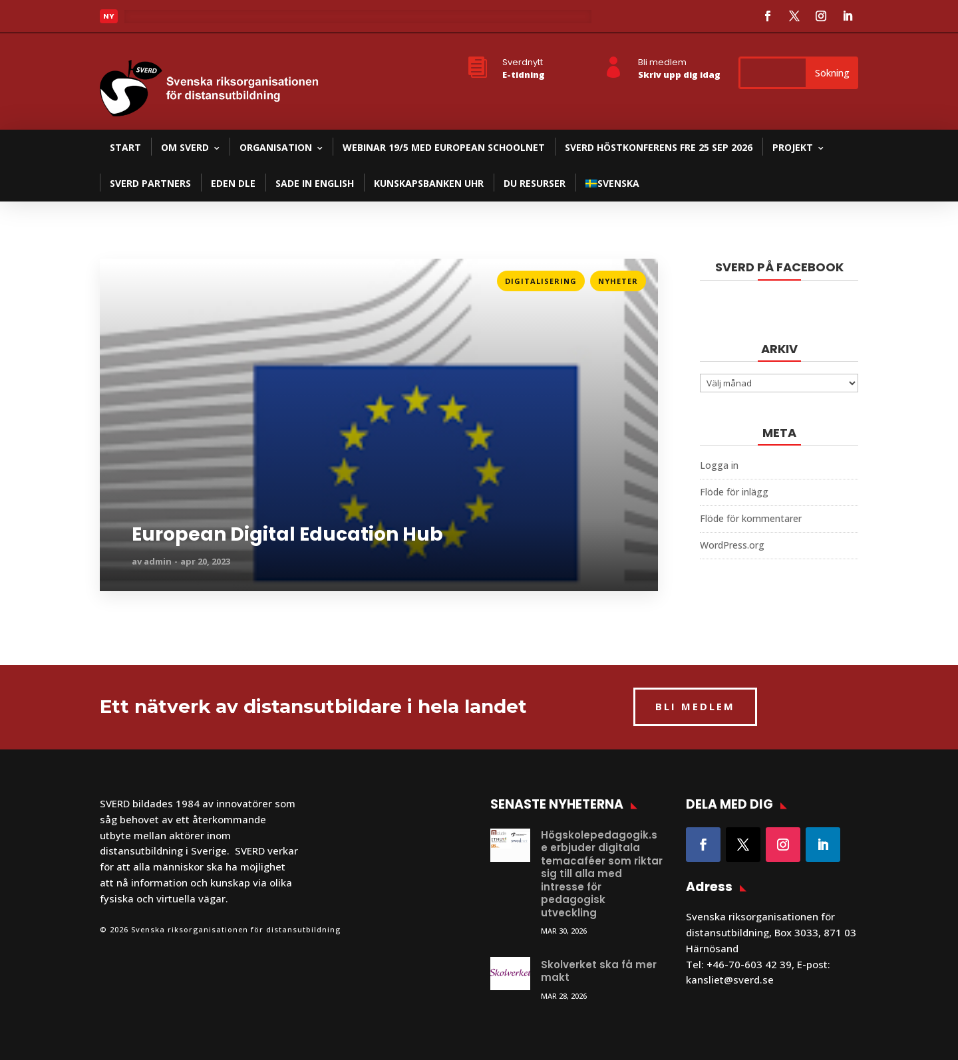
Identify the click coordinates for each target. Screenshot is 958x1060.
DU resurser (534, 183)
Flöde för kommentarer (751, 518)
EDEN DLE (233, 183)
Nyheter (618, 281)
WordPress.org (732, 545)
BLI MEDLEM (695, 706)
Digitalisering (541, 281)
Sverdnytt (522, 62)
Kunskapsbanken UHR (429, 183)
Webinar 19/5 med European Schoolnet (444, 147)
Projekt (792, 147)
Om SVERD (185, 147)
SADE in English (314, 183)
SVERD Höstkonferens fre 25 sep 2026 (658, 147)
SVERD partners (150, 183)
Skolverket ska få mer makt (599, 971)
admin (158, 561)
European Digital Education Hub (287, 535)
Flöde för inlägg (734, 491)
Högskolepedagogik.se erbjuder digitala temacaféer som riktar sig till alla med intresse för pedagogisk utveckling (602, 874)
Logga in (719, 465)
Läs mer (119, 277)
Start (125, 147)
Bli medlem (662, 62)
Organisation (276, 147)
